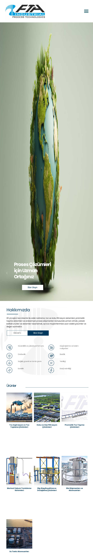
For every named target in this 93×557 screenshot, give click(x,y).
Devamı (17, 333)
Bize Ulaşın (32, 287)
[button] (7, 273)
